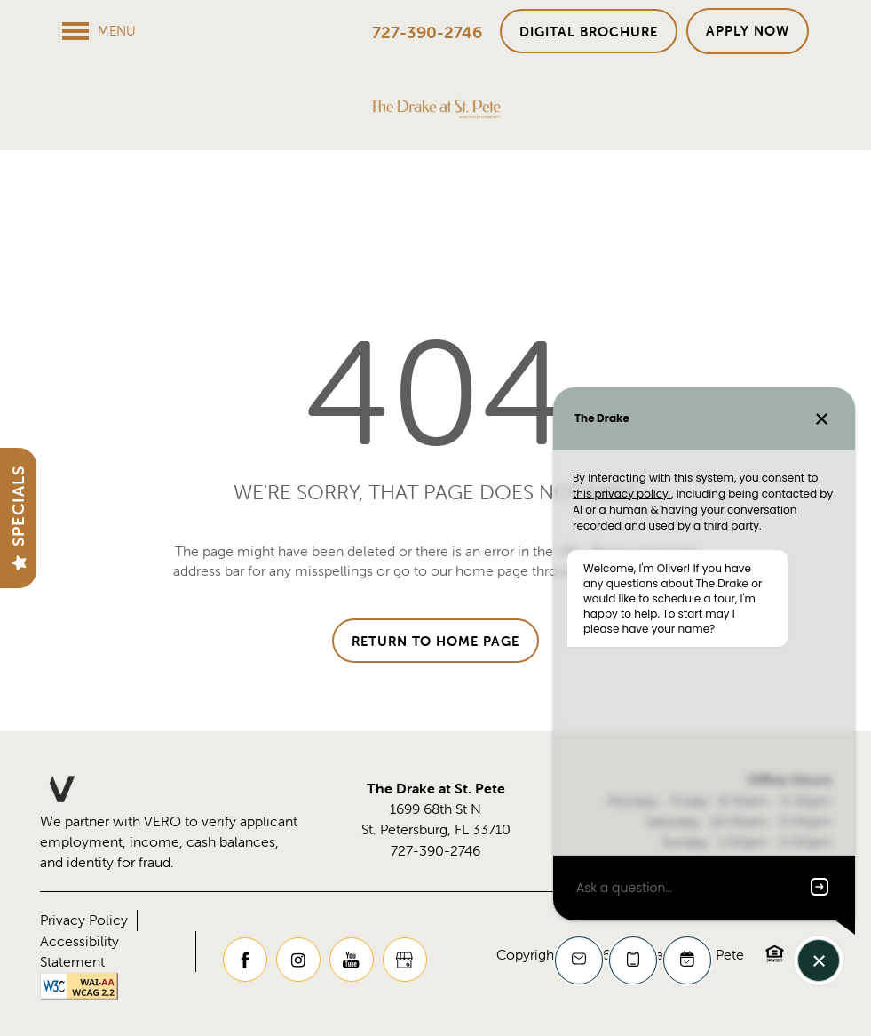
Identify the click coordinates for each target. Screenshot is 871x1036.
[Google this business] (405, 959)
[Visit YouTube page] (351, 959)
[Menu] (99, 31)
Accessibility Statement (79, 951)
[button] (588, 31)
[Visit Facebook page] (245, 959)
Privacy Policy (84, 919)
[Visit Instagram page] (298, 959)
